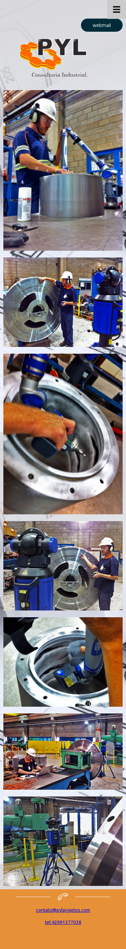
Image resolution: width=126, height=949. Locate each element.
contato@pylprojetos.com (63, 910)
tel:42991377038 (63, 922)
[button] (102, 25)
